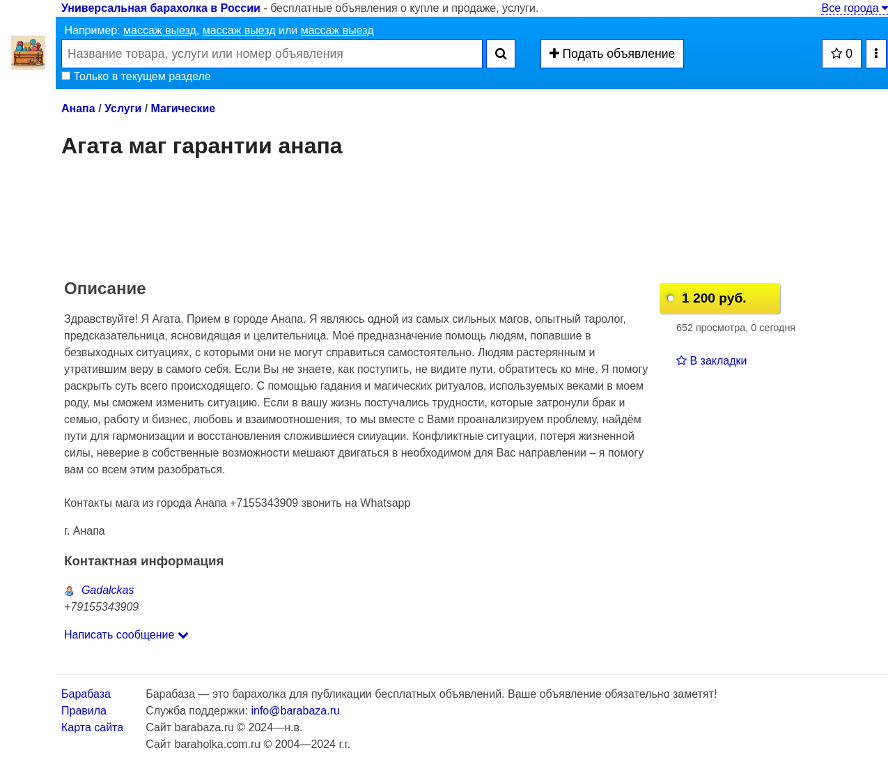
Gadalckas (99, 590)
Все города (854, 8)
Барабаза (86, 694)
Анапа (78, 108)
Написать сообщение (126, 635)
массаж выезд (159, 30)
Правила (84, 711)
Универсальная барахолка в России (160, 8)
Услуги (122, 108)
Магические (183, 108)
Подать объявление (613, 54)
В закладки (711, 361)
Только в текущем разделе (136, 76)
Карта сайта (92, 727)
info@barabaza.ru (295, 711)
